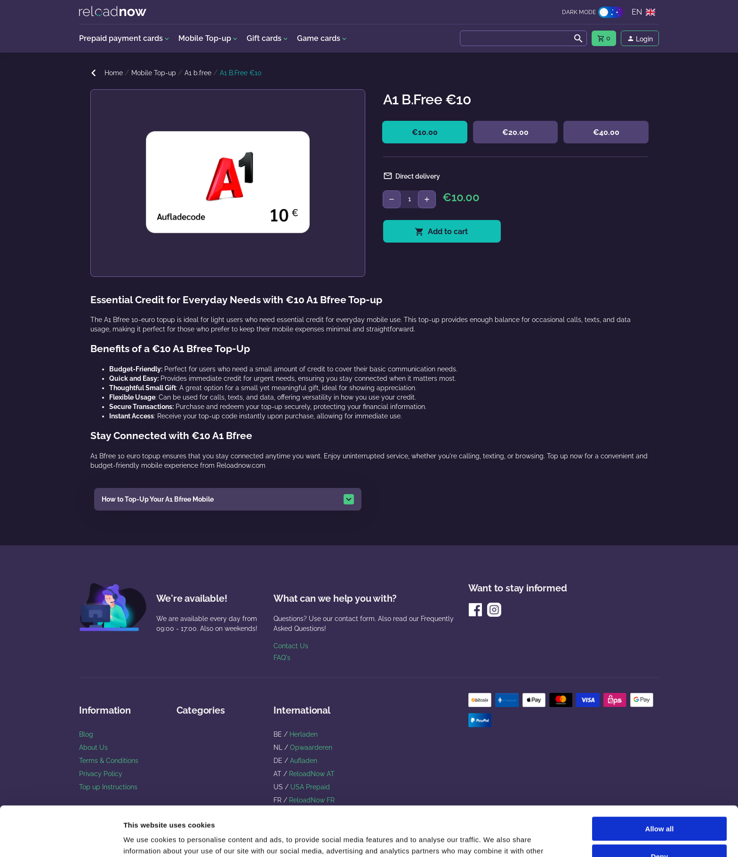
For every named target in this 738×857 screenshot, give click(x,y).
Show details (145, 838)
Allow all (659, 779)
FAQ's (281, 657)
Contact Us (290, 646)
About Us (93, 747)
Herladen (303, 734)
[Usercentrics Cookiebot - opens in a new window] (61, 839)
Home (113, 73)
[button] (227, 499)
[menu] (604, 38)
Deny (659, 806)
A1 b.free (197, 73)
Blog (86, 734)
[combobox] (523, 38)
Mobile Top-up (153, 73)
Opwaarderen (311, 747)
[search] (523, 38)
